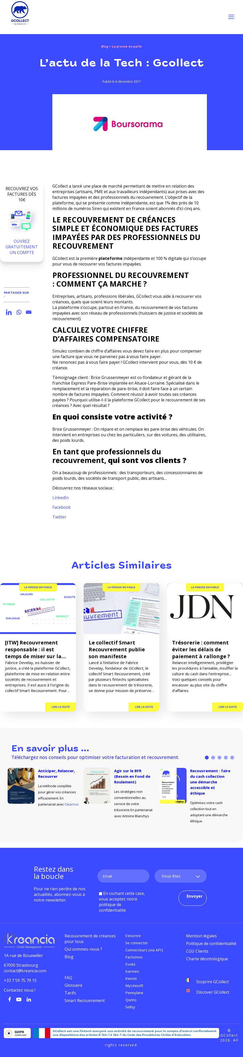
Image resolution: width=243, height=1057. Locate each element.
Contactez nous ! (20, 990)
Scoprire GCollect (212, 981)
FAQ (68, 977)
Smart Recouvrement (85, 1000)
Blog (104, 46)
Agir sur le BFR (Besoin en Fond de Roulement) (132, 776)
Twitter (59, 517)
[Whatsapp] (18, 312)
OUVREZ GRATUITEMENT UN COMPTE (22, 246)
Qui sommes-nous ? (83, 949)
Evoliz (130, 964)
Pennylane (134, 992)
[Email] (28, 312)
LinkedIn (60, 497)
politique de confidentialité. (113, 907)
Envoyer (195, 896)
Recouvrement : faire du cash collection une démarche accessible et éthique (210, 782)
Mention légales (201, 936)
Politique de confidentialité (211, 943)
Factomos (134, 957)
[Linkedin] (8, 312)
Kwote (131, 978)
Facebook (61, 507)
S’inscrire (133, 935)
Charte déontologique (207, 959)
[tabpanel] (46, 788)
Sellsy (130, 1006)
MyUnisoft (134, 985)
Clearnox (72, 804)
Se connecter (136, 942)
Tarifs (70, 993)
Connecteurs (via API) (144, 949)
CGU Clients (197, 951)
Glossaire (73, 985)
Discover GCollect (212, 992)
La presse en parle (38, 587)
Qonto (130, 999)
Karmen (132, 971)
